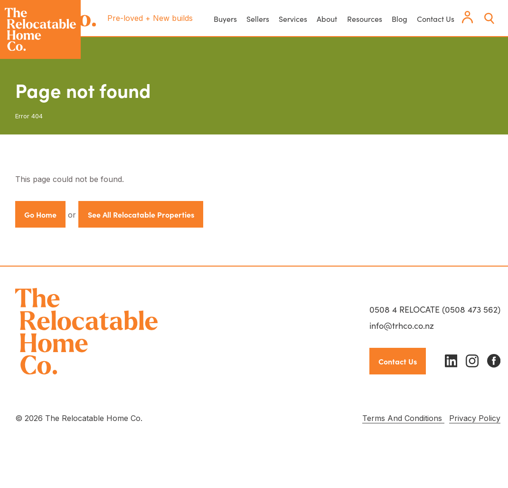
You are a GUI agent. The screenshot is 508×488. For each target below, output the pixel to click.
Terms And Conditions (403, 418)
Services (293, 18)
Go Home (40, 214)
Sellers (257, 18)
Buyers (225, 18)
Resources (364, 18)
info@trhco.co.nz (401, 325)
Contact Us (435, 18)
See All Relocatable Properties (141, 214)
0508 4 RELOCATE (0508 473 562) (434, 309)
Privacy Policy (474, 418)
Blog (399, 18)
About (327, 18)
